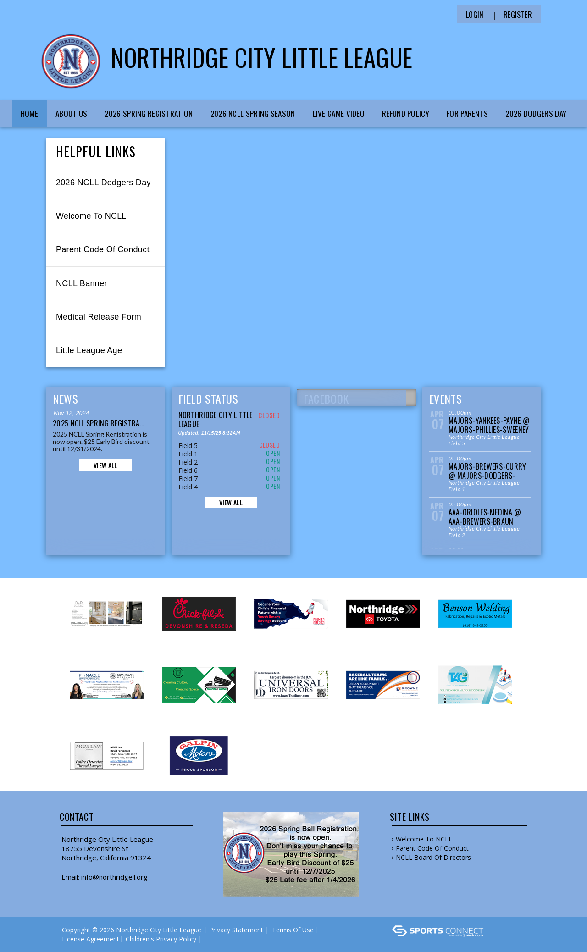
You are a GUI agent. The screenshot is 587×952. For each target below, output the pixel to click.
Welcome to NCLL (424, 839)
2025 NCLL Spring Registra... (98, 423)
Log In (217, 939)
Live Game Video (339, 113)
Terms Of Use (293, 929)
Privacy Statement (236, 929)
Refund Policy (405, 113)
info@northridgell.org (114, 876)
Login (475, 14)
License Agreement (90, 939)
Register (518, 14)
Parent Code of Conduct (432, 848)
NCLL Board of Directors (433, 857)
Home (29, 113)
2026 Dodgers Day (535, 113)
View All (105, 465)
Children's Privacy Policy (161, 939)
